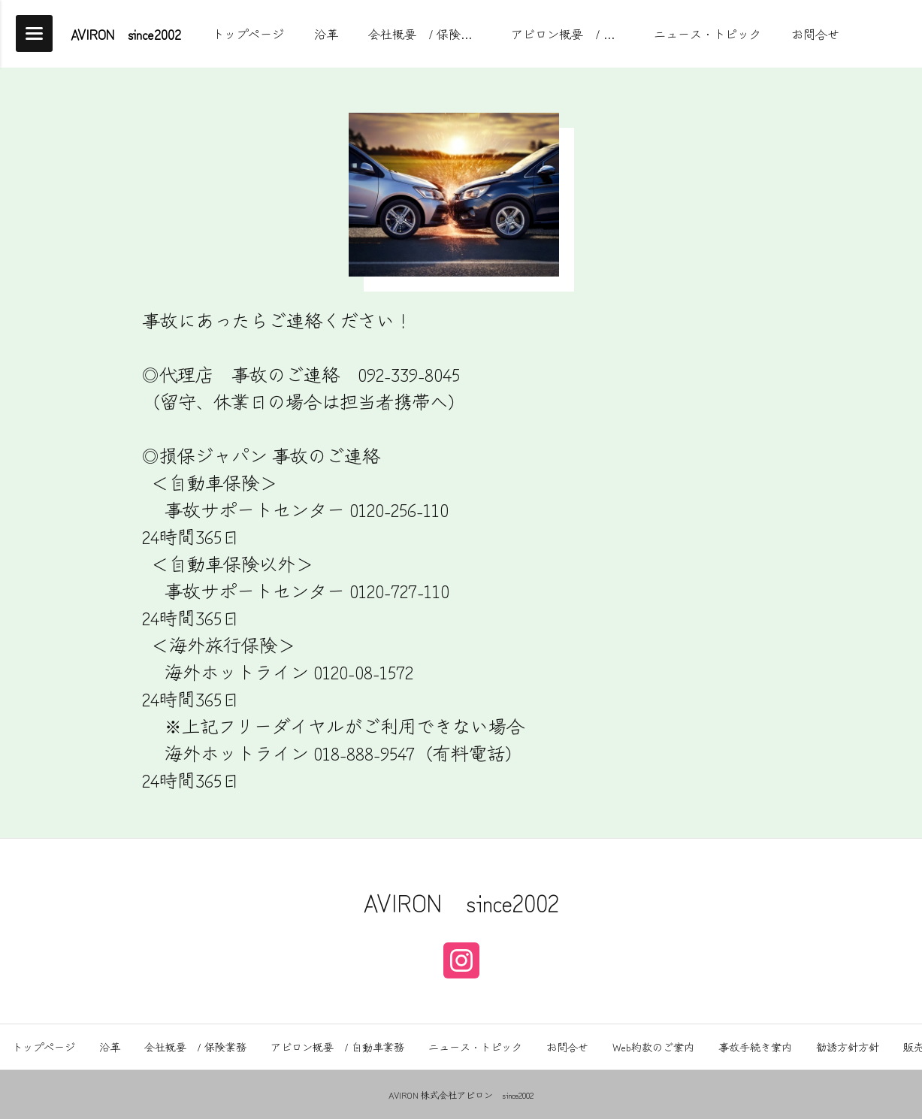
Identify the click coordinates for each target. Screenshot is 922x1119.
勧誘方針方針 (847, 1046)
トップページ (43, 1046)
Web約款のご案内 (653, 1046)
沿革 (109, 1046)
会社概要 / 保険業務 (195, 1046)
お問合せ (567, 1046)
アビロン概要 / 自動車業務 (337, 1046)
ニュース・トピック (475, 1046)
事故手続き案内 (755, 1046)
